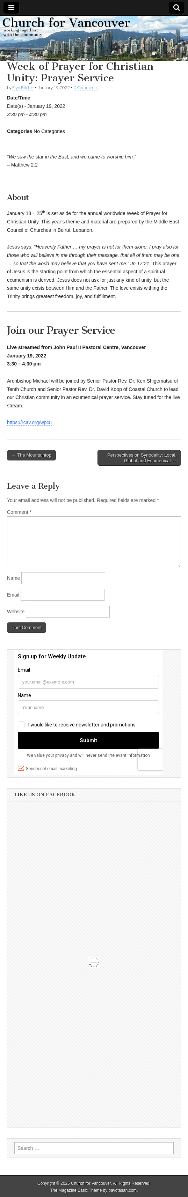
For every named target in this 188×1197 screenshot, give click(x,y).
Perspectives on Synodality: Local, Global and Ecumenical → (141, 457)
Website (15, 611)
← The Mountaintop (31, 455)
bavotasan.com (123, 1190)
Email (13, 595)
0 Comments (85, 87)
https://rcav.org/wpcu (29, 422)
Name (13, 578)
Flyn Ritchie (23, 87)
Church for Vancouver (91, 1183)
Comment (19, 512)
